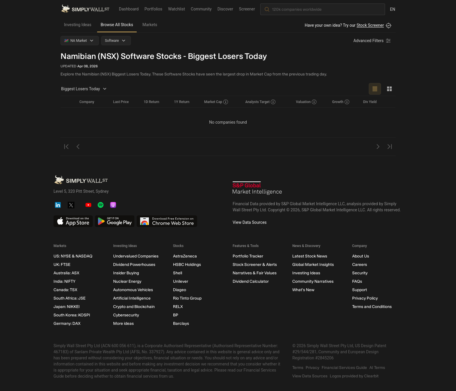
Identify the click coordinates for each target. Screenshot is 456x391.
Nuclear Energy (127, 281)
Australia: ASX (66, 273)
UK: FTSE (62, 264)
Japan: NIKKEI (67, 306)
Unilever (180, 281)
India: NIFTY (64, 281)
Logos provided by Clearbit (354, 376)
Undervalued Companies (135, 256)
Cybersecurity (126, 315)
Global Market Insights (313, 264)
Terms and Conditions (372, 306)
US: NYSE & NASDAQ (73, 256)
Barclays (181, 323)
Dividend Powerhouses (134, 264)
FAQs (357, 281)
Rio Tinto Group (187, 298)
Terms (297, 367)
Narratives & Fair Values (255, 273)
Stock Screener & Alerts (255, 264)
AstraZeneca (185, 256)
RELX (178, 306)
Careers (359, 264)
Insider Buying (126, 273)
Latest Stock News (309, 256)
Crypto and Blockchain (134, 306)
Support (359, 289)
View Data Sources (250, 222)
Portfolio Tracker (248, 256)
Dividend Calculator (251, 281)
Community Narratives (313, 281)
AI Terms (377, 367)
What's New (303, 289)
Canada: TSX (65, 289)
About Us (360, 256)
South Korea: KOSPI (72, 315)
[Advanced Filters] (373, 40)
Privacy (312, 367)
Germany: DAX (67, 323)
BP (175, 315)
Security (360, 273)
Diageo (179, 289)
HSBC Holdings (187, 264)
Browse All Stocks (117, 24)
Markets (149, 24)
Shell (177, 273)
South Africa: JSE (70, 298)
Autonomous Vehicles (133, 289)
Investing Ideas (77, 24)
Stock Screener (370, 25)
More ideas (123, 323)
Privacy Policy (365, 298)
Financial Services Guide (344, 367)
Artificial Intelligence (132, 298)
